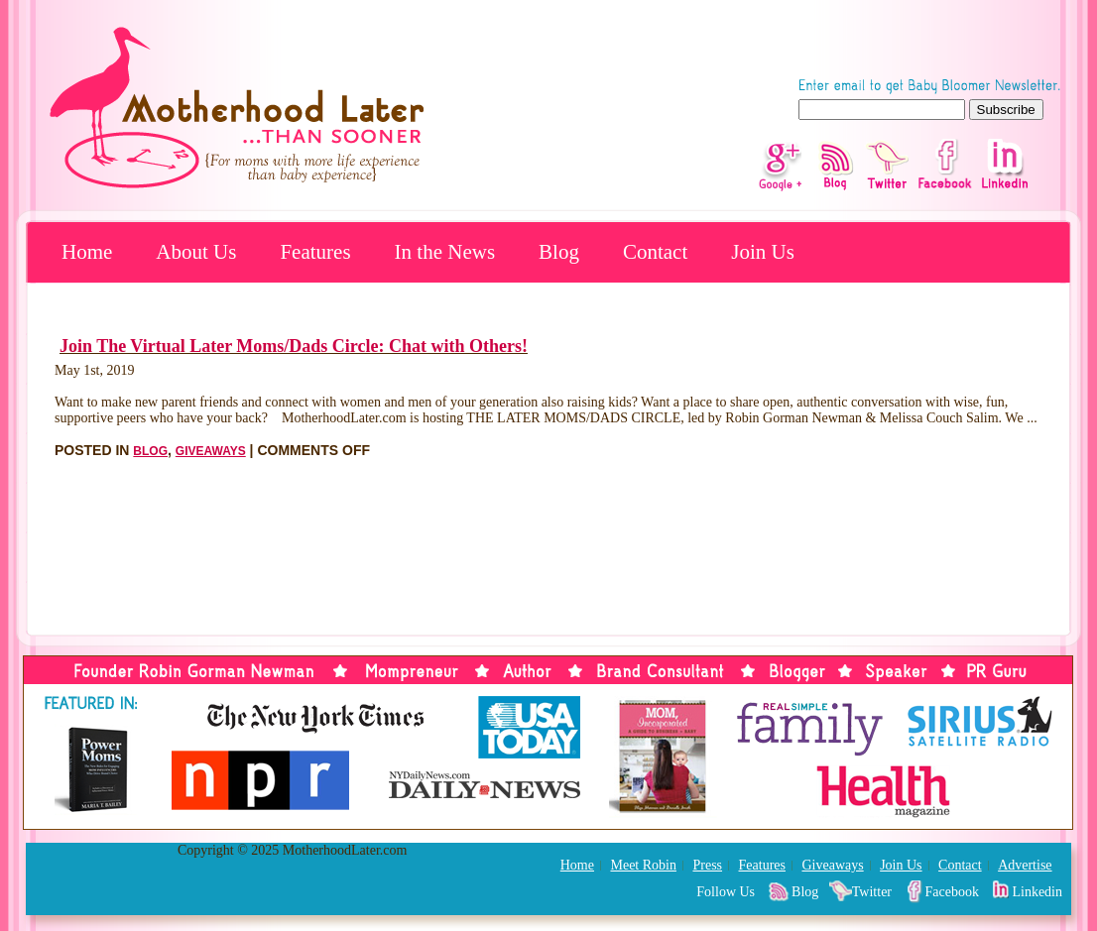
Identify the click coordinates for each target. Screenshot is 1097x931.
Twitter (872, 891)
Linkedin (1037, 891)
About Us (196, 252)
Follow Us (725, 891)
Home (86, 252)
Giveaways (211, 451)
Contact (655, 252)
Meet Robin (643, 865)
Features (315, 252)
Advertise (1024, 865)
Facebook (952, 891)
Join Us (762, 252)
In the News (445, 252)
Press (707, 865)
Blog (559, 252)
